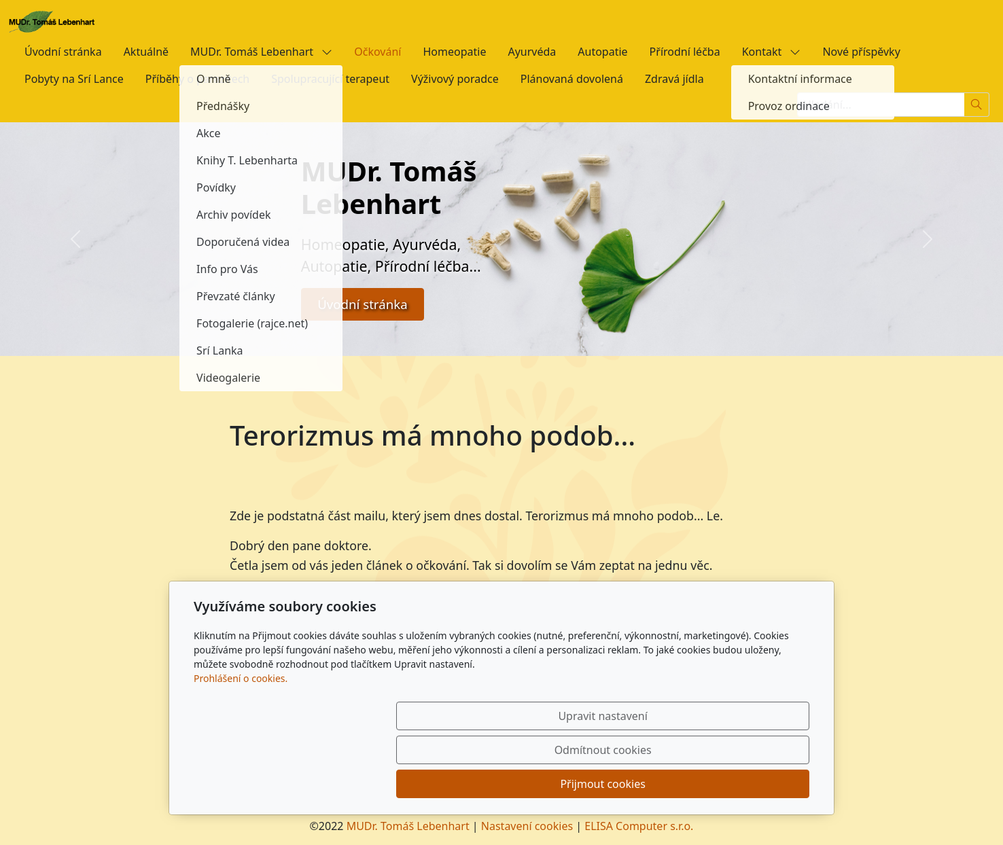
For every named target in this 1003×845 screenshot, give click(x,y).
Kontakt (771, 51)
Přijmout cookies (743, 783)
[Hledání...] (880, 104)
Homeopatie (454, 51)
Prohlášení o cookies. (240, 746)
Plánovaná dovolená (572, 78)
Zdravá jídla (674, 78)
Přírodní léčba (685, 51)
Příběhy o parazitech (197, 78)
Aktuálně (146, 51)
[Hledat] (976, 104)
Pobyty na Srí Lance (74, 78)
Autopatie (602, 51)
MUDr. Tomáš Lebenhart (261, 51)
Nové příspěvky (861, 51)
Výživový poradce (455, 78)
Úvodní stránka (63, 51)
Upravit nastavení (471, 783)
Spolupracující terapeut (330, 78)
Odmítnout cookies (608, 783)
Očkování (377, 51)
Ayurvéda (532, 51)
